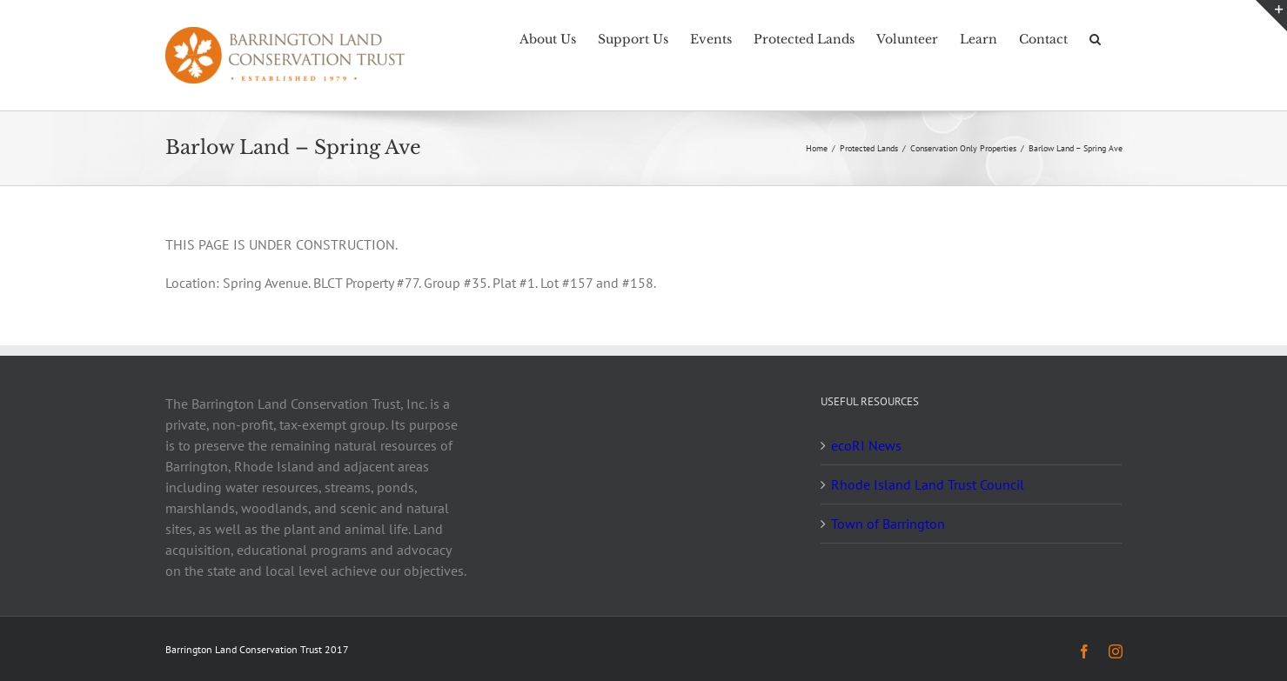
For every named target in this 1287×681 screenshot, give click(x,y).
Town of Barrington (888, 523)
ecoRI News (866, 445)
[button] (1095, 37)
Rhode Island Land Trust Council (927, 484)
